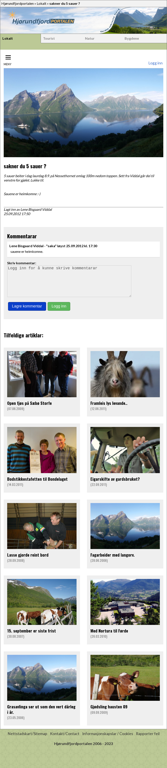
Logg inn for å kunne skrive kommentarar (71, 284)
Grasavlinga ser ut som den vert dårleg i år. (41, 715)
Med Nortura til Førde (109, 637)
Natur (90, 38)
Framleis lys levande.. (108, 409)
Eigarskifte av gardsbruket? (115, 485)
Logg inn (155, 63)
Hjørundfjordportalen (17, 3)
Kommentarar (22, 236)
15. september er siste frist (31, 637)
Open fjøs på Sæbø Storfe (29, 409)
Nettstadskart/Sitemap (27, 739)
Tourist (49, 38)
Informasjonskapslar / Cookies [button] (107, 739)
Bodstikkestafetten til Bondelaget (37, 485)
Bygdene (132, 38)
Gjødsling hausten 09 (108, 713)
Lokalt (41, 3)
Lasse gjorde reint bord (27, 561)
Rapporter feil (148, 739)
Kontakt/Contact (64, 739)
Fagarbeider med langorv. (112, 561)
